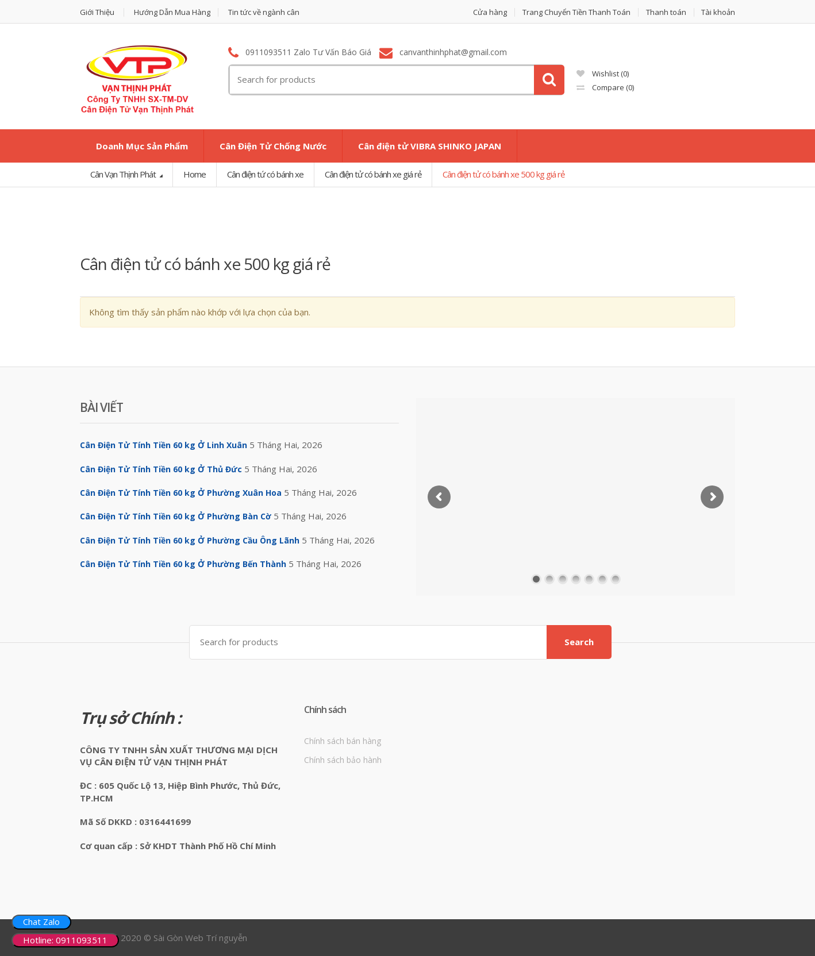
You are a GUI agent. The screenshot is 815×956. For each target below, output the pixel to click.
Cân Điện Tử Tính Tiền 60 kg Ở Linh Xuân (163, 445)
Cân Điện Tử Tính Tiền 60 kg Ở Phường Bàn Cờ (175, 516)
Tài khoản (718, 12)
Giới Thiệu (97, 12)
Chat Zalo (41, 921)
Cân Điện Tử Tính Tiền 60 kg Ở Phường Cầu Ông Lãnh (189, 540)
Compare (605, 87)
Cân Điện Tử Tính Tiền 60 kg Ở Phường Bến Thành (183, 563)
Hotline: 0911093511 (65, 940)
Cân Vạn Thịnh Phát (123, 174)
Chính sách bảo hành (343, 759)
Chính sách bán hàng (342, 740)
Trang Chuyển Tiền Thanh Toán (576, 12)
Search (579, 641)
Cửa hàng (490, 12)
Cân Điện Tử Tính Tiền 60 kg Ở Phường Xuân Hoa (181, 492)
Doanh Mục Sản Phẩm (142, 146)
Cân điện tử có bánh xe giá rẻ (373, 174)
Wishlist (602, 73)
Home (194, 174)
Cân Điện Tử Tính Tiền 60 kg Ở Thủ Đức (161, 469)
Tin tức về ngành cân (263, 12)
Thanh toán (666, 12)
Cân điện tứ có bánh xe (265, 174)
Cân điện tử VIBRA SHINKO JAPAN (429, 146)
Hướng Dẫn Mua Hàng (172, 12)
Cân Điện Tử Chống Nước (273, 146)
